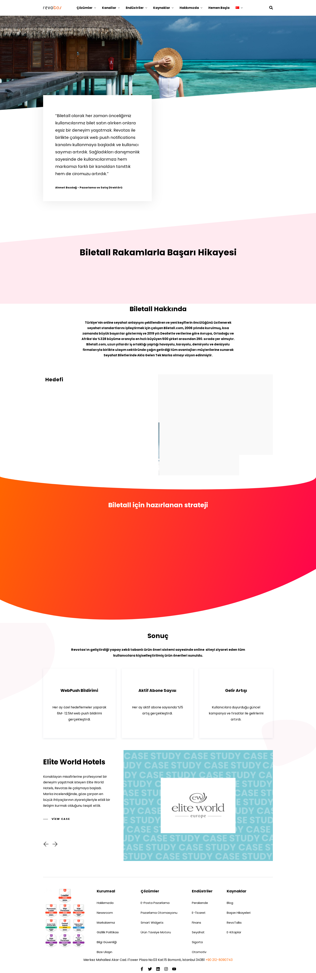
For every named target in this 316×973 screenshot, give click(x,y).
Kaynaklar (161, 8)
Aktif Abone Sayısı (157, 690)
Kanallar (109, 8)
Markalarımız (106, 922)
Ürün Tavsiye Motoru (156, 932)
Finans (196, 922)
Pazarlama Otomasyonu (159, 913)
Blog (230, 903)
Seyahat (198, 932)
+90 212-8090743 (219, 959)
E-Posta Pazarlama (155, 903)
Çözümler (85, 8)
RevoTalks (234, 922)
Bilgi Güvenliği (107, 942)
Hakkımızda (189, 8)
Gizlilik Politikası (108, 932)
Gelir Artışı (236, 690)
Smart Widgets (152, 922)
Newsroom (105, 913)
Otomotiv (199, 952)
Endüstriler (135, 8)
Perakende (200, 903)
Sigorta (197, 942)
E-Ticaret (199, 913)
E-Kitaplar (234, 932)
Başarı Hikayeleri (239, 913)
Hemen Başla (219, 8)
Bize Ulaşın (104, 952)
